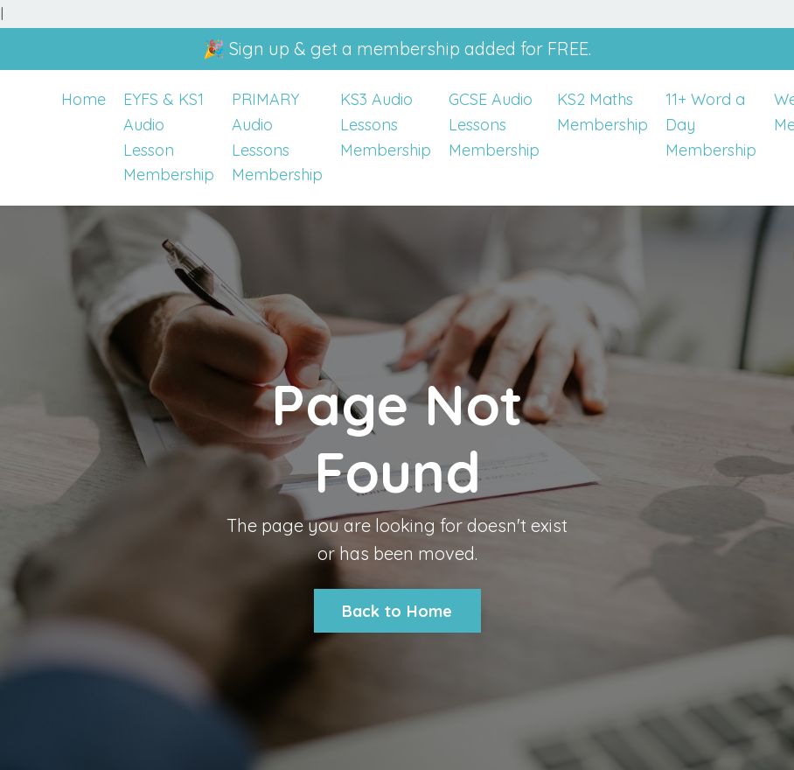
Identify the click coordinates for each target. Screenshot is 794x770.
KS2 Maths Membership (602, 112)
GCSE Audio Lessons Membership (494, 124)
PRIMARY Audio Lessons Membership (277, 137)
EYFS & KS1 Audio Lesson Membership (168, 137)
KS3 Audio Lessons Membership (385, 124)
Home (83, 99)
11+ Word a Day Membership (710, 124)
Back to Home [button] (397, 611)
